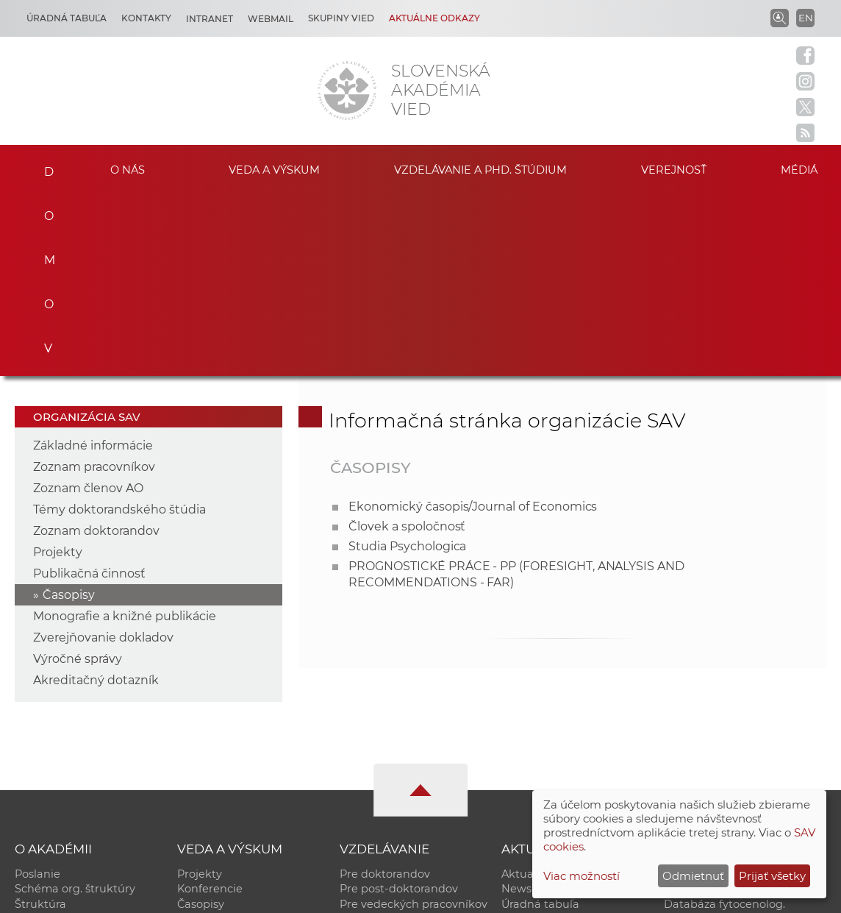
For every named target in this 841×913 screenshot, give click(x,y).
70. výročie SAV (541, 737)
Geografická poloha (67, 752)
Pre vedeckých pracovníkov (413, 721)
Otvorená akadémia (718, 768)
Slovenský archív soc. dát (731, 706)
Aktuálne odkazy (434, 18)
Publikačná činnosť (89, 390)
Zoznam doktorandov (96, 348)
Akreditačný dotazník (96, 497)
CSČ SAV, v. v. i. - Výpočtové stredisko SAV (234, 895)
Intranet (209, 18)
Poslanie (37, 690)
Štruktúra (40, 721)
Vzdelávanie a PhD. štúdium (480, 169)
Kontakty (146, 18)
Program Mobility (386, 768)
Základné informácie (93, 262)
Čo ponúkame (539, 768)
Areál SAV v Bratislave (559, 752)
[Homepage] (347, 90)
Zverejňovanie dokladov (103, 454)
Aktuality (525, 690)
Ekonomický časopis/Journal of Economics (472, 323)
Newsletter (531, 706)
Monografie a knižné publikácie (124, 433)
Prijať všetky (772, 876)
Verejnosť (674, 169)
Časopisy (69, 412)
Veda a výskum (274, 169)
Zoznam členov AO (88, 305)
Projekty (57, 369)
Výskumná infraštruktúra (244, 752)
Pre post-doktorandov (399, 706)
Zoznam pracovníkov (94, 284)
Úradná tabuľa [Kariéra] (66, 18)
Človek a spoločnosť (406, 343)
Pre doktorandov (385, 690)
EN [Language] (805, 18)
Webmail (270, 18)
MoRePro (364, 737)
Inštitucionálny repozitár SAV (741, 690)
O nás (128, 169)
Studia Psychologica (407, 363)
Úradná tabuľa (540, 721)
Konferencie (210, 706)
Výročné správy (77, 476)
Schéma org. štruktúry (75, 706)
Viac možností (581, 876)
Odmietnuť (693, 876)
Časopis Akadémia (713, 752)
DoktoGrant (371, 752)
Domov (42, 167)
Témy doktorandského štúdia (119, 326)
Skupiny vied (341, 18)
